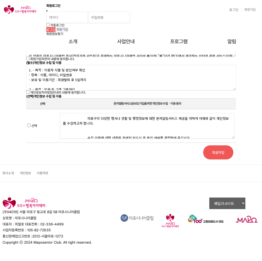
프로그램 (179, 41)
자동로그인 (57, 25)
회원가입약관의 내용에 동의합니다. (52, 59)
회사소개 (8, 173)
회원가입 (250, 10)
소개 (73, 41)
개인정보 (25, 173)
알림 (231, 41)
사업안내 (126, 41)
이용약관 (42, 173)
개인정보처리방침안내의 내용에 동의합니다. (58, 92)
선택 (34, 126)
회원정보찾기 (54, 34)
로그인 (233, 9)
